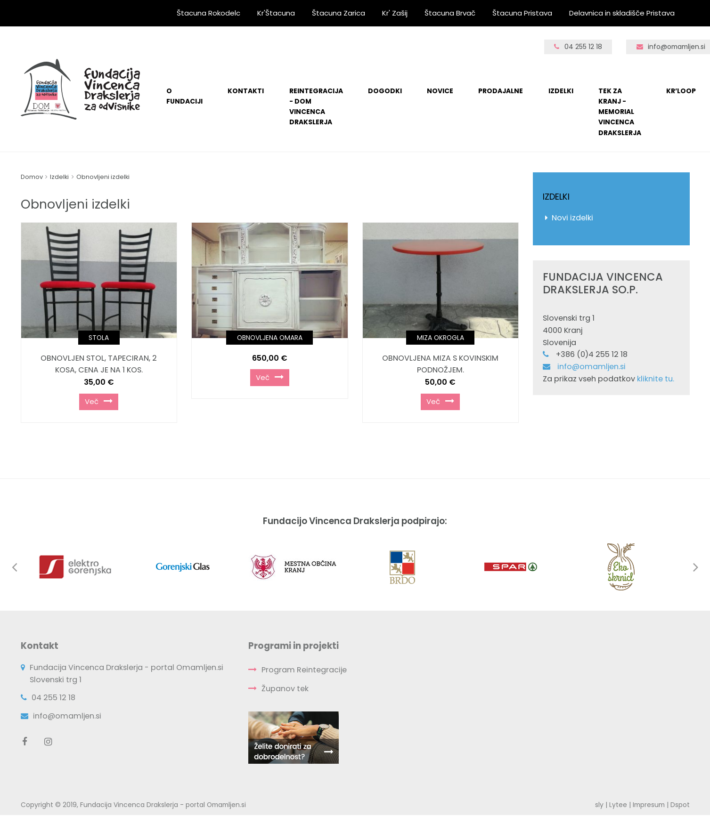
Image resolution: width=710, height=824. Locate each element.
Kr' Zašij (395, 13)
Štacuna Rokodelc (208, 13)
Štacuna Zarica (338, 13)
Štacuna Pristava (522, 13)
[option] (82, 566)
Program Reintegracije (304, 669)
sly (599, 804)
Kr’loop (681, 91)
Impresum (649, 804)
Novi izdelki (572, 217)
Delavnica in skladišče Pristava (622, 13)
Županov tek (285, 688)
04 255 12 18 (578, 46)
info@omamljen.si (591, 366)
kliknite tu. (655, 378)
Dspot (680, 804)
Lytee (618, 804)
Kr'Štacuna (276, 13)
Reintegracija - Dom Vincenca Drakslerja (316, 106)
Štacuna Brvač (449, 13)
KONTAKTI (246, 91)
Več (99, 401)
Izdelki (560, 91)
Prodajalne (500, 91)
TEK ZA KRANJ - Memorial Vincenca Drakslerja (619, 111)
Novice (440, 91)
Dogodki (385, 91)
